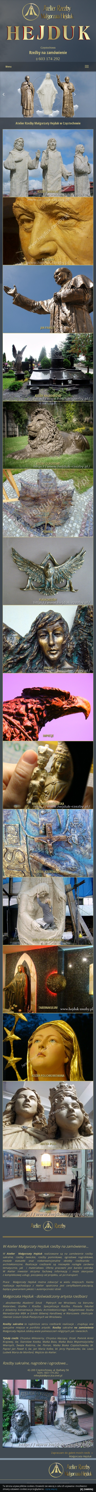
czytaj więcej (51, 1489)
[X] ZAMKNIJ (86, 1489)
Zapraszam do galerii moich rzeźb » (72, 1452)
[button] (74, 94)
